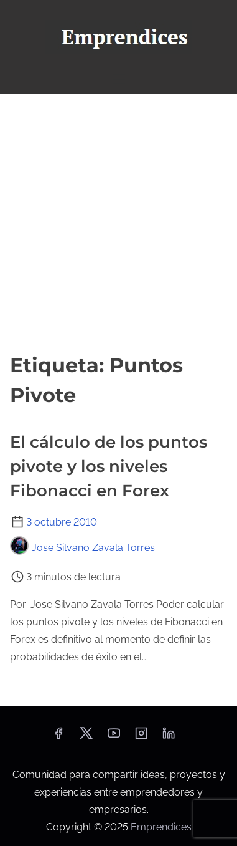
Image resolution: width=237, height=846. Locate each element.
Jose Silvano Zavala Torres (82, 548)
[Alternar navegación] (118, 79)
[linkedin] (168, 737)
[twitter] (86, 737)
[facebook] (58, 737)
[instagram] (141, 737)
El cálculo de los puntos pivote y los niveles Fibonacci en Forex (108, 466)
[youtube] (114, 737)
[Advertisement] (118, 219)
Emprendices (161, 827)
